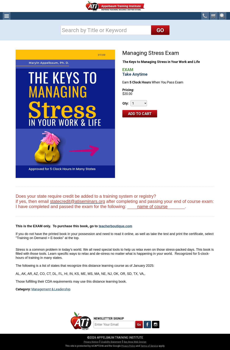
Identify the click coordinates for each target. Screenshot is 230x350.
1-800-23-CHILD (205, 16)
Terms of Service (149, 345)
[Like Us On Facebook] (147, 324)
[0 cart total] (214, 16)
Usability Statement (111, 341)
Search (222, 16)
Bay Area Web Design (135, 341)
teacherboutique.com (115, 226)
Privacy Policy (128, 345)
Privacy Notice (91, 341)
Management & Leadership (50, 289)
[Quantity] (138, 103)
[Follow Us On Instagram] (155, 324)
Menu (6, 16)
